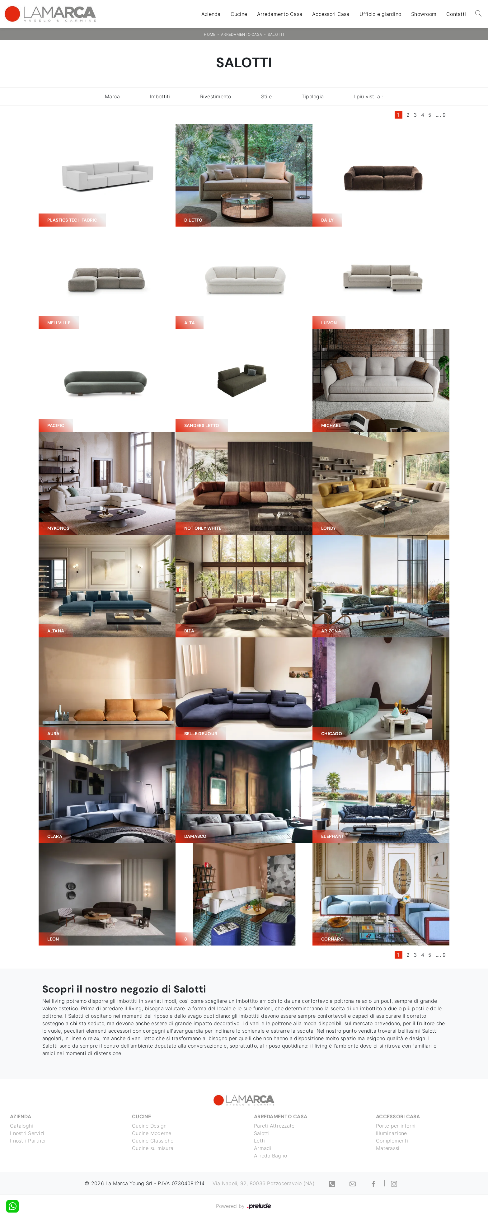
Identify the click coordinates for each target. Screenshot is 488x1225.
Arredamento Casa (279, 14)
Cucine (239, 14)
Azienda (211, 14)
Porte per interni (395, 1126)
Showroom (423, 14)
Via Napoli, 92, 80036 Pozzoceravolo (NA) (264, 1183)
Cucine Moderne (151, 1133)
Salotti (276, 34)
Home (209, 34)
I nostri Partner (28, 1141)
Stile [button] (266, 96)
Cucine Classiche (152, 1141)
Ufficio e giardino (380, 14)
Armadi (262, 1148)
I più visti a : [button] (368, 96)
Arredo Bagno (270, 1155)
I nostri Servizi (27, 1133)
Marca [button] (112, 96)
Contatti (456, 14)
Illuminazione (391, 1133)
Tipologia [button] (313, 96)
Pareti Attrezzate (274, 1126)
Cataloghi (21, 1126)
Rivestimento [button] (215, 96)
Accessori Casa (331, 14)
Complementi (392, 1141)
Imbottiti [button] (160, 96)
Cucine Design (149, 1126)
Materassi (387, 1148)
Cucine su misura (152, 1148)
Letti (259, 1141)
